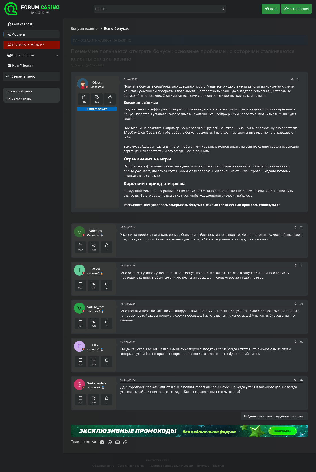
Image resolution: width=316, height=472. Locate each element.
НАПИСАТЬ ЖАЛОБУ (28, 44)
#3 (301, 265)
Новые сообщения (19, 91)
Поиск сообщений (19, 99)
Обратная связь (103, 465)
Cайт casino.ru (22, 24)
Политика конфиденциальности (170, 465)
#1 (298, 79)
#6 (301, 380)
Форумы (18, 34)
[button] (57, 55)
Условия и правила (131, 465)
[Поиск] (160, 9)
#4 (301, 303)
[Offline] (86, 87)
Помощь (203, 465)
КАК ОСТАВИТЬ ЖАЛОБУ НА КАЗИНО (102, 40)
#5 (301, 341)
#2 (301, 227)
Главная (218, 465)
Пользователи (23, 55)
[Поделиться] (292, 79)
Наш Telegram (23, 65)
